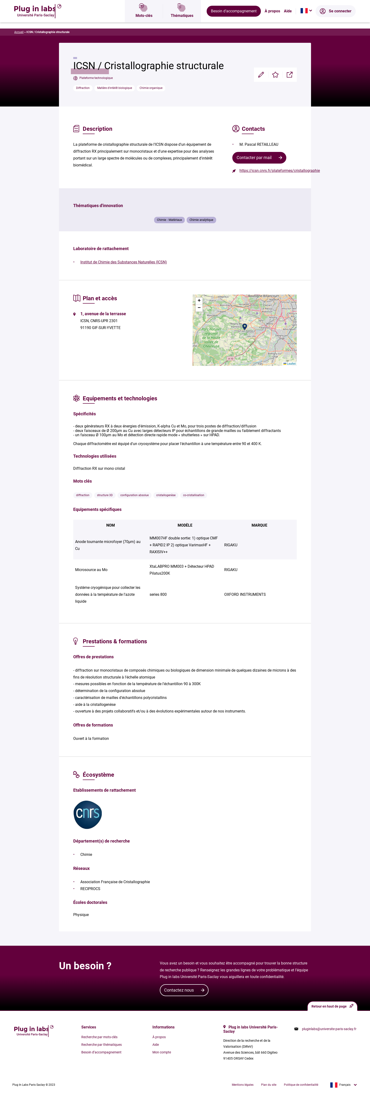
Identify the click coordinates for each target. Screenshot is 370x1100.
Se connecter (335, 20)
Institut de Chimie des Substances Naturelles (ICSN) (123, 262)
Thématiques (182, 20)
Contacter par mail (254, 157)
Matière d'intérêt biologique (114, 88)
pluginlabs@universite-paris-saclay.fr (329, 1029)
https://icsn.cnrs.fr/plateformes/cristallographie (279, 170)
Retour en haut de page (332, 1006)
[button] (244, 327)
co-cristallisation (193, 495)
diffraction (82, 495)
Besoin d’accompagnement (234, 20)
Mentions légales (242, 1084)
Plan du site (268, 1084)
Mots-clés (144, 20)
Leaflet (289, 363)
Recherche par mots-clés (99, 1037)
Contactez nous (179, 990)
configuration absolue (134, 495)
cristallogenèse (165, 495)
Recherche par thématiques (101, 1045)
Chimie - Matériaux (169, 220)
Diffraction (83, 88)
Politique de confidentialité (301, 1084)
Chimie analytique (201, 220)
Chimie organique (151, 88)
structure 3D (105, 495)
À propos (272, 20)
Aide (288, 20)
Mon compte (161, 1052)
